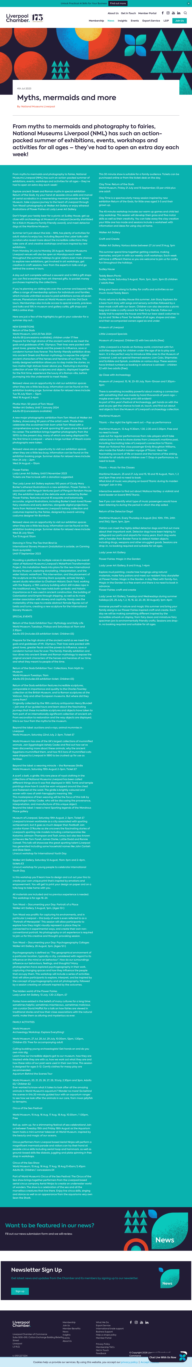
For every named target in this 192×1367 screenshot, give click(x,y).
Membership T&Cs (105, 1347)
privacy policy (129, 1362)
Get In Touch (128, 13)
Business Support (104, 1331)
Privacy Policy (103, 1344)
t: (20, 1355)
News (111, 20)
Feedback (101, 1353)
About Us (113, 13)
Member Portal (147, 13)
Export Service (151, 20)
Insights (122, 20)
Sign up (20, 1291)
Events (135, 20)
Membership (96, 20)
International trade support (110, 1328)
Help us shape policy (106, 1334)
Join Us (179, 20)
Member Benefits (71, 1328)
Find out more (118, 3)
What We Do (102, 1322)
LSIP (166, 20)
